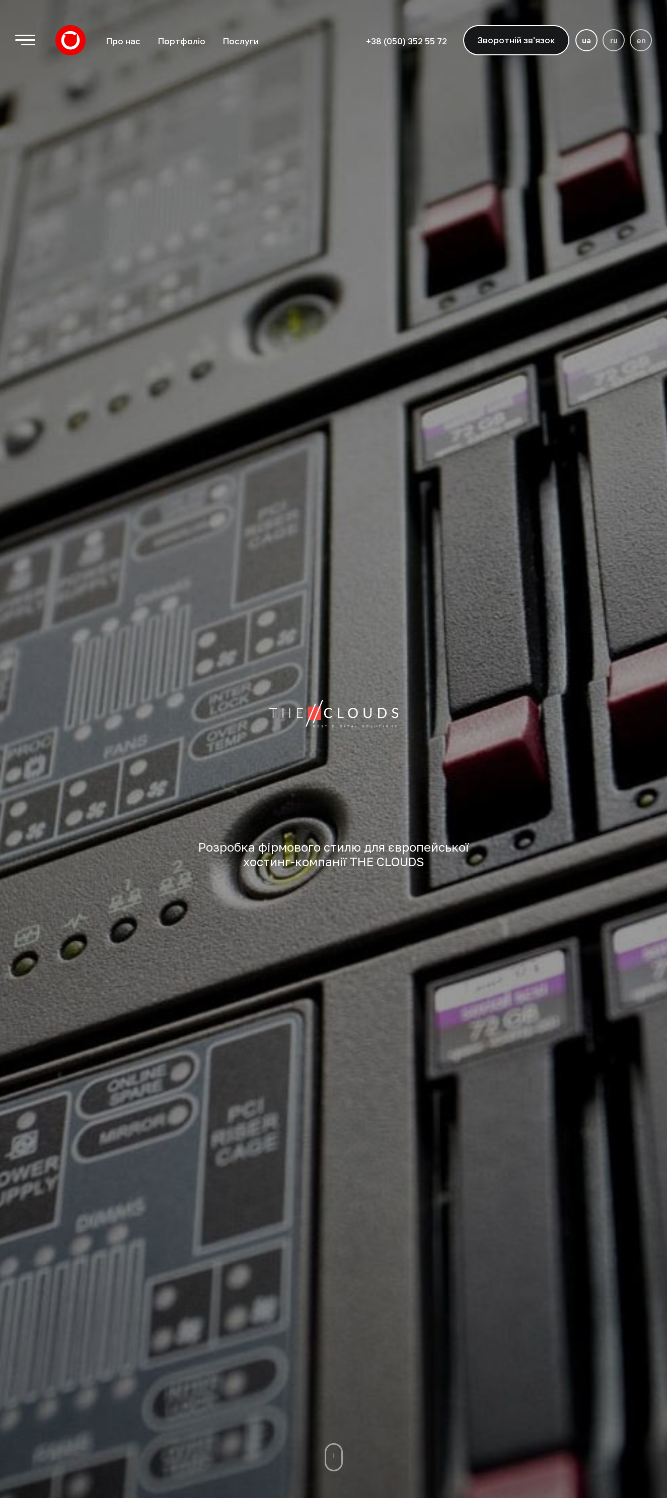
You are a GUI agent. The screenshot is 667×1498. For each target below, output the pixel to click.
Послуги (241, 41)
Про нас (123, 41)
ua (586, 40)
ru (614, 40)
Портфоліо (181, 41)
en (641, 40)
